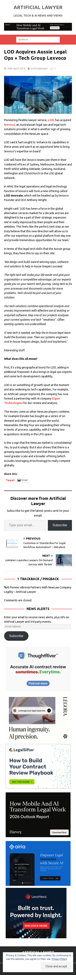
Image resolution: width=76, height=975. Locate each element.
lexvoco (9, 124)
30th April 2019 (16, 68)
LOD (51, 120)
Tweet (10, 480)
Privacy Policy (59, 959)
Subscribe (60, 525)
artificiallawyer (39, 68)
